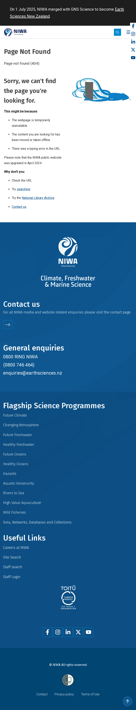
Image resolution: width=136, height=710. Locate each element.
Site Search (12, 557)
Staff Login (11, 577)
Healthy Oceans (15, 464)
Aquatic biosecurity (18, 483)
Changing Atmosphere (21, 425)
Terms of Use (90, 694)
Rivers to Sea (13, 493)
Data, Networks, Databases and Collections (37, 522)
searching (23, 189)
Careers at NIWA (16, 547)
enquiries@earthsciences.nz (32, 373)
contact (116, 312)
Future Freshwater (17, 435)
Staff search (12, 567)
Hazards (9, 473)
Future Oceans (14, 454)
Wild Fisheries (14, 512)
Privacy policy (64, 694)
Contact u (18, 207)
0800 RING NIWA (20, 357)
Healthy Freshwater (18, 444)
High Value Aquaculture (22, 502)
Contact (42, 694)
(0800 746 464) (18, 365)
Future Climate (15, 415)
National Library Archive (38, 198)
